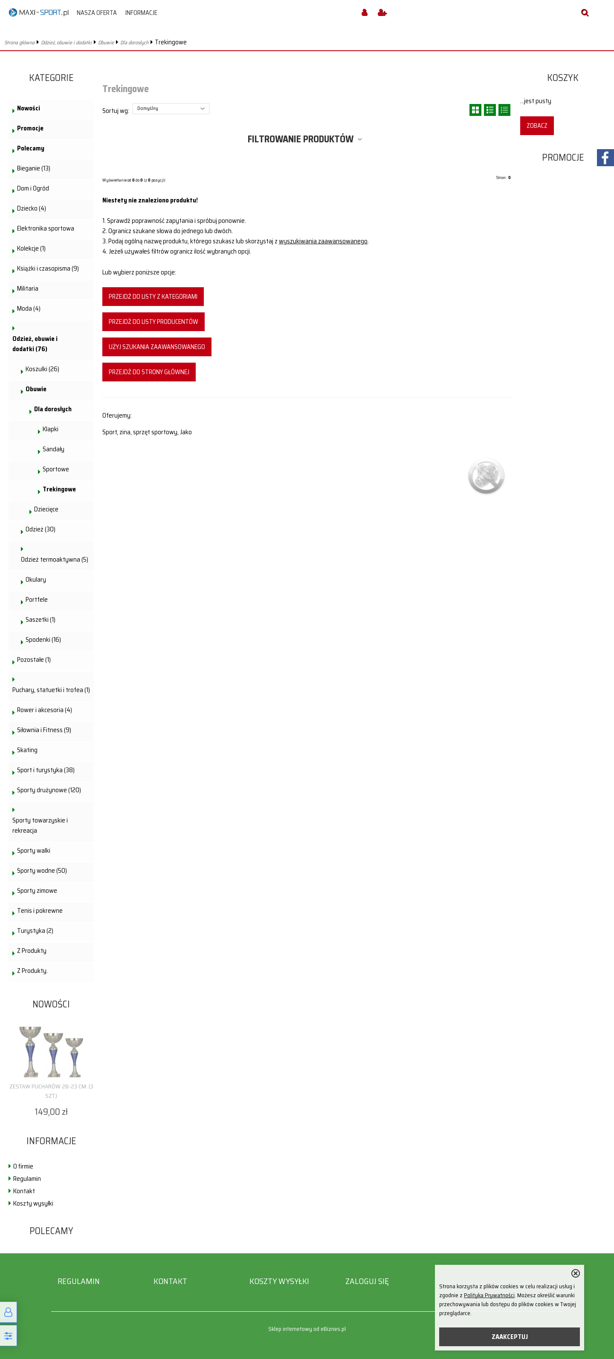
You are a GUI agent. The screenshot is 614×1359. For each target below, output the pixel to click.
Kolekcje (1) (31, 248)
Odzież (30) (40, 529)
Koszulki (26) (42, 369)
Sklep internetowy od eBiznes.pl (307, 1328)
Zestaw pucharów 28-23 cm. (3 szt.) (51, 1091)
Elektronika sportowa (45, 228)
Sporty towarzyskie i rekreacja (40, 825)
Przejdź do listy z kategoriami (153, 296)
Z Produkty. (32, 971)
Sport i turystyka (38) (46, 770)
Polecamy (30, 148)
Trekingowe (59, 489)
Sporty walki (33, 850)
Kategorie (51, 77)
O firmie (23, 1166)
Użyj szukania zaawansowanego (157, 347)
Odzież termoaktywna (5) (54, 559)
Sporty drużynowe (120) (49, 790)
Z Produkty (31, 951)
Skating (27, 750)
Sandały (53, 449)
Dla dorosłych (134, 42)
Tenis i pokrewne (40, 911)
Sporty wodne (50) (42, 871)
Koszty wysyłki (33, 1203)
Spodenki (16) (43, 640)
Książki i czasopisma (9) (48, 268)
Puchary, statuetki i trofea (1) (51, 690)
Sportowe (56, 469)
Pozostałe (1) (34, 660)
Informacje (141, 13)
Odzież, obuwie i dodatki (66, 42)
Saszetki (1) (40, 620)
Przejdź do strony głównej (149, 372)
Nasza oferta (97, 13)
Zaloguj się (367, 1281)
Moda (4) (29, 308)
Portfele (37, 599)
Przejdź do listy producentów (153, 322)
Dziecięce (46, 509)
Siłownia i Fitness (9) (44, 730)
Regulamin (27, 1179)
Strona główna (19, 42)
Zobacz (537, 126)
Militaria (27, 288)
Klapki (50, 429)
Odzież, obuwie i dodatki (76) (35, 344)
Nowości (28, 108)
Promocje (30, 128)
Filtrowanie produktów (300, 139)
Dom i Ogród (33, 188)
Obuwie (106, 42)
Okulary (36, 579)
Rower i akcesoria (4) (44, 710)
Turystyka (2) (35, 931)
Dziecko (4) (31, 208)
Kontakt (24, 1191)
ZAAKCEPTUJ (510, 1337)
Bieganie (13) (33, 168)
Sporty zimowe (37, 891)
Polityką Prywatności (489, 1295)
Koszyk (563, 77)
